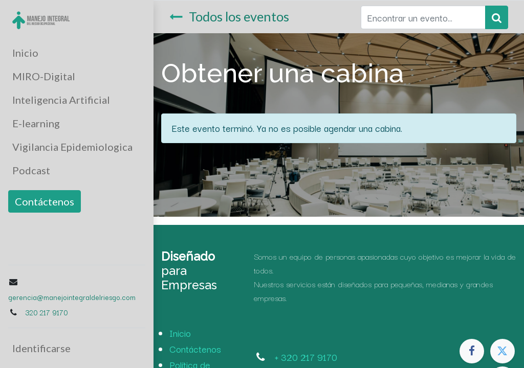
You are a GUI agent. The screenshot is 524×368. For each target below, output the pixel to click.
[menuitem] (76, 52)
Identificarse (41, 348)
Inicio (180, 333)
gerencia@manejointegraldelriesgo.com (72, 297)
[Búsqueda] (496, 17)
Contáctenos (44, 201)
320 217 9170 (46, 312)
